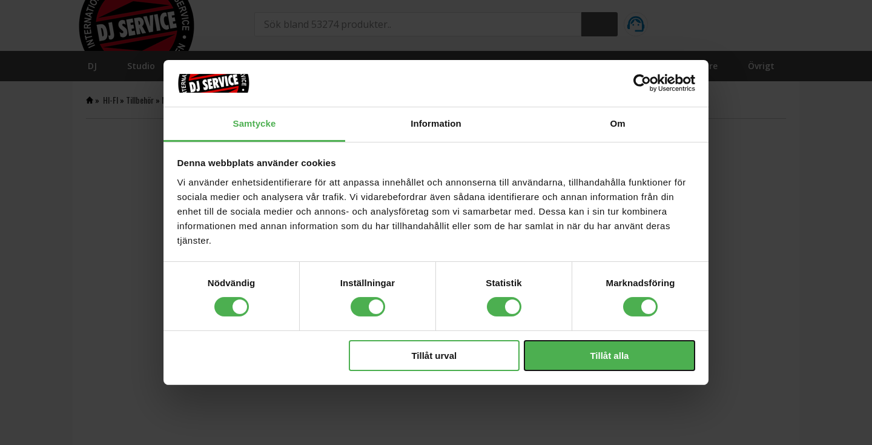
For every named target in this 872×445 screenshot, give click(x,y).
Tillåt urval (434, 355)
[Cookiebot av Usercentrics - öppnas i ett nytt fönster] (642, 83)
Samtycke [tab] (254, 123)
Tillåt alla (609, 355)
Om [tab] (617, 123)
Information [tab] (436, 123)
